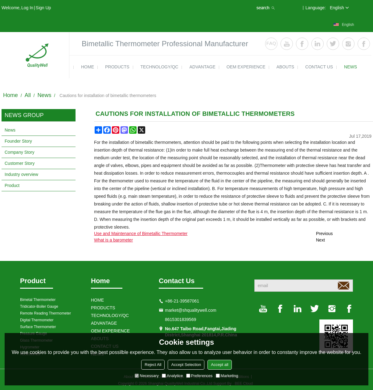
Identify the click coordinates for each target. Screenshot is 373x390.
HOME (87, 66)
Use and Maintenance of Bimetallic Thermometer (140, 233)
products (117, 66)
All (28, 95)
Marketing (227, 375)
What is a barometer (113, 240)
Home (10, 95)
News (44, 95)
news (350, 66)
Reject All (153, 364)
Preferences (199, 375)
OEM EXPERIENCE (246, 66)
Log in (27, 7)
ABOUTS (285, 66)
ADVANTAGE (202, 66)
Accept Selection (186, 364)
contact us (319, 66)
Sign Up (43, 7)
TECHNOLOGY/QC (159, 66)
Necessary (146, 375)
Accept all (219, 364)
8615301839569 (180, 319)
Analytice (172, 375)
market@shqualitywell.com (190, 310)
